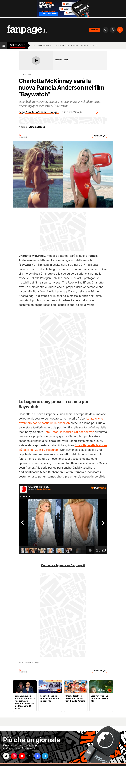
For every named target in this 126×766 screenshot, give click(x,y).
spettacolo (17, 45)
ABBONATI (94, 30)
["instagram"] (14, 756)
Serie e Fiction (62, 45)
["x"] (29, 756)
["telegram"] (45, 756)
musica (84, 45)
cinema (74, 45)
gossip (94, 45)
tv (34, 45)
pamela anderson (32, 663)
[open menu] (3, 45)
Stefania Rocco (37, 127)
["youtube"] (22, 756)
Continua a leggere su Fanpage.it (63, 565)
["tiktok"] (6, 756)
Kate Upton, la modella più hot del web (69, 432)
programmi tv (45, 45)
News (21, 663)
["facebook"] (37, 756)
